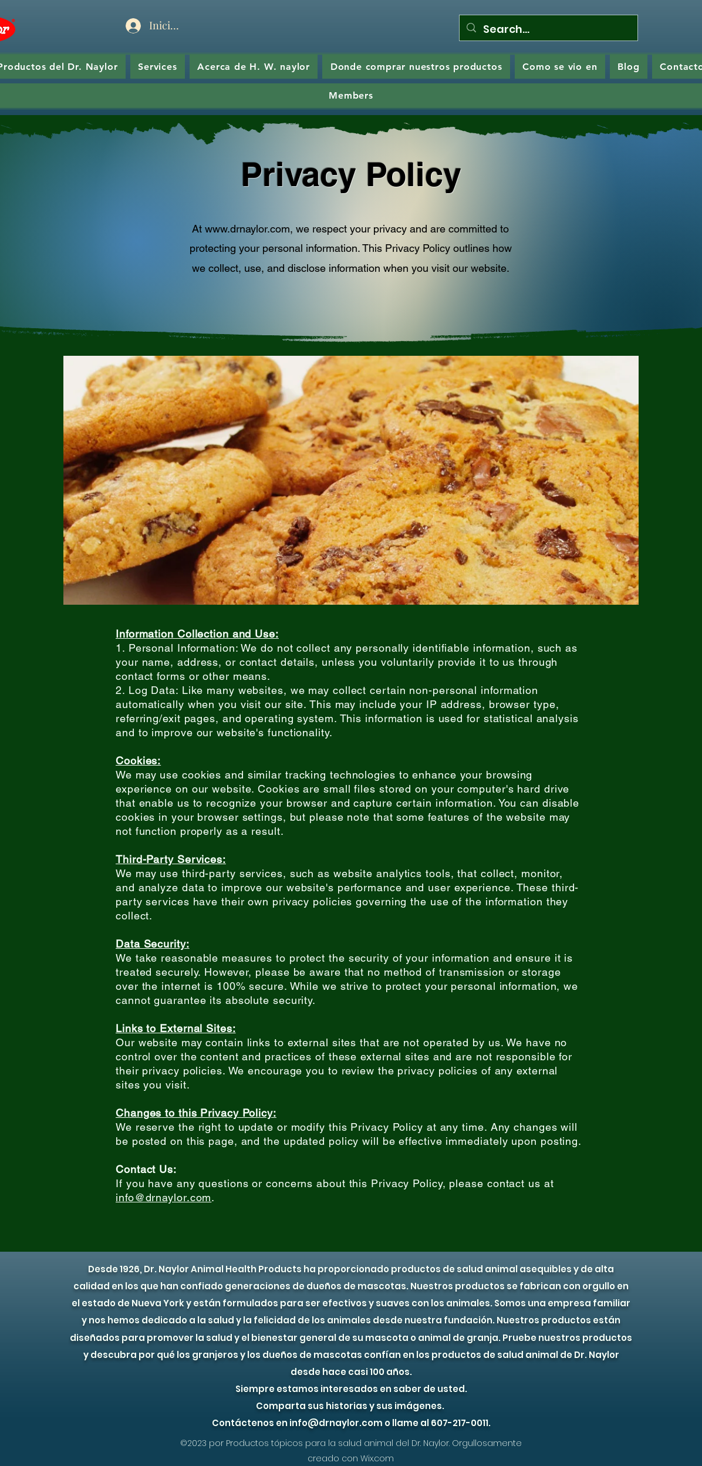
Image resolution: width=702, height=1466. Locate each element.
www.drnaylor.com (247, 229)
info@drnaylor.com (163, 1197)
